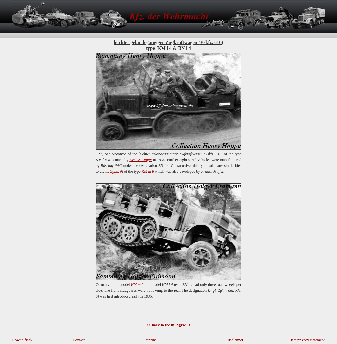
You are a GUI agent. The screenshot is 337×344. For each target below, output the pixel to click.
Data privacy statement (307, 340)
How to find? (22, 340)
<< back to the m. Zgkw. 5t (169, 325)
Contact (79, 340)
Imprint (150, 340)
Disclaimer (234, 340)
